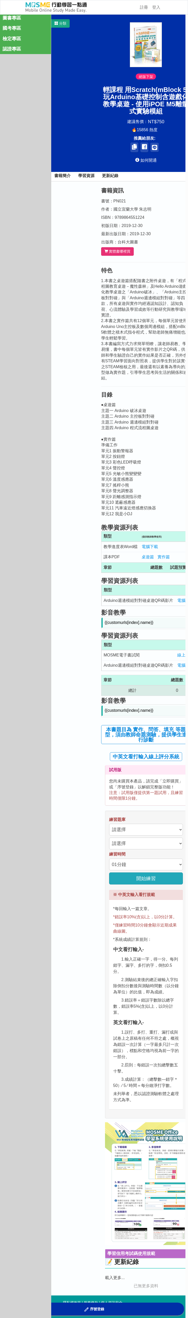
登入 (156, 7)
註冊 (144, 7)
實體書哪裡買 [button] (117, 251)
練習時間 (117, 854)
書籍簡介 (62, 175)
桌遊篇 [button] (148, 557)
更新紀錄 (110, 175)
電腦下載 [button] (150, 546)
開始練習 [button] (146, 878)
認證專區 (12, 49)
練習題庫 (117, 819)
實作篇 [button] (164, 557)
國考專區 (12, 28)
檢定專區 (12, 38)
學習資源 (86, 175)
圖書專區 (12, 17)
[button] (60, 23)
